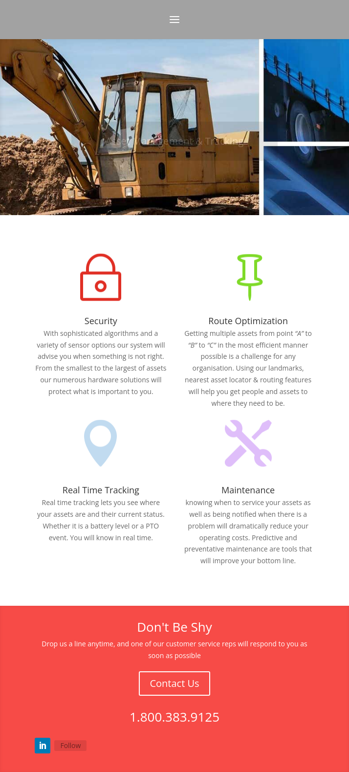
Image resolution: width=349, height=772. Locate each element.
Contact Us (174, 683)
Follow (70, 745)
